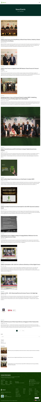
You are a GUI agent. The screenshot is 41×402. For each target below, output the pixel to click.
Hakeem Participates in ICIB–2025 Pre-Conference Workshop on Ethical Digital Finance (20, 264)
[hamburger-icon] (39, 2)
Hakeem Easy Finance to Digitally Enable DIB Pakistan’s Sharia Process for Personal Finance (20, 69)
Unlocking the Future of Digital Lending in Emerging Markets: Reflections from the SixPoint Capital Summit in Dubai (19, 236)
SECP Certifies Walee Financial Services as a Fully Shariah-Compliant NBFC (17, 179)
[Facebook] (36, 399)
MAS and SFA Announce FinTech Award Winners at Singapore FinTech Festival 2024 (19, 322)
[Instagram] (35, 399)
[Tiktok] (34, 399)
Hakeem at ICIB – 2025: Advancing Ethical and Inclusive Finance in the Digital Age (19, 293)
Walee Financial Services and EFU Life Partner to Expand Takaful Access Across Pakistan (18, 150)
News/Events (2, 37)
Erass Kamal (7, 100)
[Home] (3, 2)
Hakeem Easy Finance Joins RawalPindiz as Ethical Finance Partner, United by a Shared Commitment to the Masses (20, 40)
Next (23, 330)
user (5, 42)
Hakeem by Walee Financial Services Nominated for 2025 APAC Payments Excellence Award (20, 207)
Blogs (1, 342)
